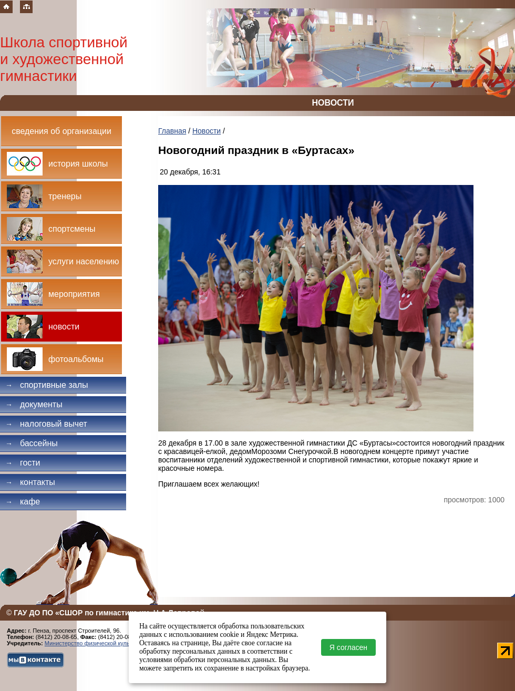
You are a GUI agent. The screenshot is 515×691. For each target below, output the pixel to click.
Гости (22, 462)
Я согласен (348, 647)
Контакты (30, 482)
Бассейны (31, 443)
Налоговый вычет (46, 423)
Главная (172, 131)
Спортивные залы (46, 384)
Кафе (22, 501)
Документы (34, 404)
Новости (206, 131)
